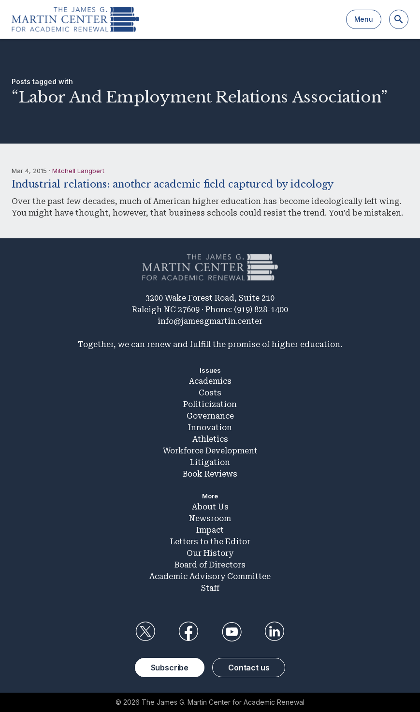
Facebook (188, 631)
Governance (210, 416)
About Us (210, 506)
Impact (210, 530)
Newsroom (210, 518)
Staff (210, 588)
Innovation (210, 427)
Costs (210, 392)
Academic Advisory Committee (210, 576)
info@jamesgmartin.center (210, 321)
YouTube (231, 631)
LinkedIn (274, 631)
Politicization (210, 404)
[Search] (398, 19)
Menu (363, 19)
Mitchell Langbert (78, 170)
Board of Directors (210, 564)
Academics (210, 381)
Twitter (145, 631)
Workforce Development (210, 450)
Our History (210, 553)
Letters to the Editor (210, 541)
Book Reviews (210, 474)
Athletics (210, 439)
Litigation (210, 462)
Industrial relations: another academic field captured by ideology (172, 184)
